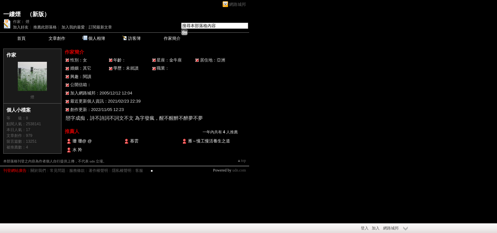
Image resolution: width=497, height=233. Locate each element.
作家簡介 (172, 38)
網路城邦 (237, 4)
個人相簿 (96, 38)
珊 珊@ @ (84, 141)
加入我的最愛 (73, 27)
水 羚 (77, 149)
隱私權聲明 (121, 170)
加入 (376, 228)
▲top (241, 160)
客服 (139, 170)
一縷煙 (12, 14)
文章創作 (57, 38)
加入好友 (20, 27)
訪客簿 (134, 38)
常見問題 (57, 170)
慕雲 (134, 141)
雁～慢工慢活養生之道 (209, 141)
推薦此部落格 (45, 27)
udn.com (239, 170)
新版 (38, 14)
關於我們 (38, 170)
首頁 (21, 38)
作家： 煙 (21, 21)
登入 (365, 228)
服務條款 (77, 170)
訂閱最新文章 (100, 27)
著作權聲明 (98, 170)
